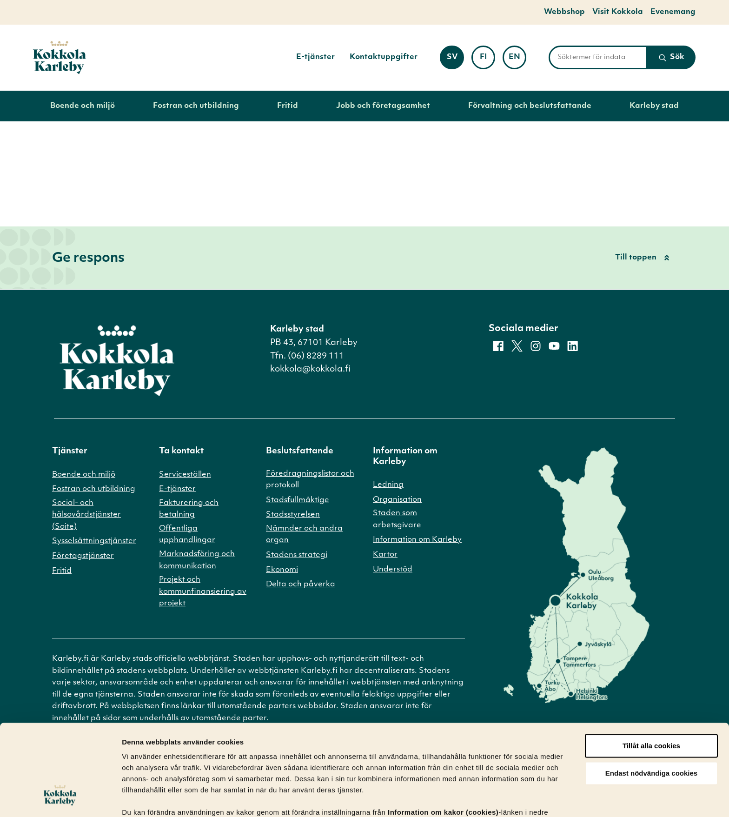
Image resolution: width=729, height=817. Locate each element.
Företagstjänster (83, 556)
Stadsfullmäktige (297, 500)
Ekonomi (282, 570)
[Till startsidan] (59, 57)
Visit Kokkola (617, 12)
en (517, 60)
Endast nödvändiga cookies (651, 723)
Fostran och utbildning (196, 106)
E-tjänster (315, 57)
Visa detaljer (142, 799)
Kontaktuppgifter (384, 57)
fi (487, 60)
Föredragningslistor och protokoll (310, 480)
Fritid (287, 106)
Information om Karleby (417, 540)
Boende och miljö (82, 106)
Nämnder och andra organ (304, 535)
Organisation (397, 500)
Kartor (385, 554)
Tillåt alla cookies (651, 695)
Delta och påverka (300, 584)
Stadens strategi (296, 555)
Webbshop (564, 12)
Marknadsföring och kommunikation (197, 560)
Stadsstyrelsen (293, 514)
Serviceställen (185, 474)
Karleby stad (654, 106)
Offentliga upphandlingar (187, 535)
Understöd (392, 569)
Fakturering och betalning (189, 509)
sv (455, 60)
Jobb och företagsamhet (383, 106)
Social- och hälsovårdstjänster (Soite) (86, 515)
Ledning (388, 485)
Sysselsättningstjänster (94, 541)
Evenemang (673, 12)
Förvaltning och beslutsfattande (529, 106)
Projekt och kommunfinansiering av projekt (202, 591)
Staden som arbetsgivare (397, 519)
